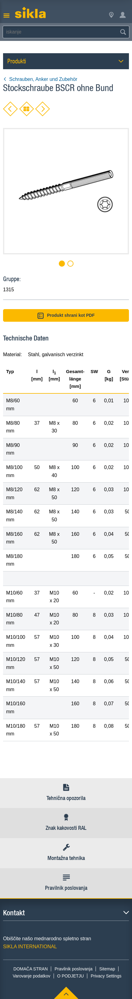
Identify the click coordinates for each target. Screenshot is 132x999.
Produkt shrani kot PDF (66, 315)
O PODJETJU (70, 975)
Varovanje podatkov (32, 975)
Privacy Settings (106, 975)
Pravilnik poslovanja (73, 968)
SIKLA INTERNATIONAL (30, 946)
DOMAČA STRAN (30, 968)
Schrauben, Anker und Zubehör (40, 79)
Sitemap (107, 968)
